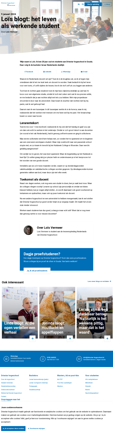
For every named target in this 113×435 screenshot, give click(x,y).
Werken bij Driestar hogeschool (11, 393)
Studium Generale (7, 383)
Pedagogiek (33, 386)
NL (79, 4)
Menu (108, 4)
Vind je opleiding (93, 4)
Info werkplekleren (91, 379)
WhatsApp (65, 72)
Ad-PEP (60, 379)
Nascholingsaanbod (91, 393)
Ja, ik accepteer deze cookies (13, 428)
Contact (3, 396)
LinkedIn (47, 72)
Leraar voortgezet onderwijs (38, 383)
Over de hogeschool (8, 379)
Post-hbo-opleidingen (64, 383)
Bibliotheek (89, 383)
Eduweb (88, 386)
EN (83, 4)
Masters (60, 386)
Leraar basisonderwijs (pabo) (38, 379)
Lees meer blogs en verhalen (98, 281)
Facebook (29, 72)
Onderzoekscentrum (8, 390)
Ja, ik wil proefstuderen (37, 270)
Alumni (87, 390)
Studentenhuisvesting (8, 386)
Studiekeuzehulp (34, 390)
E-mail (84, 72)
